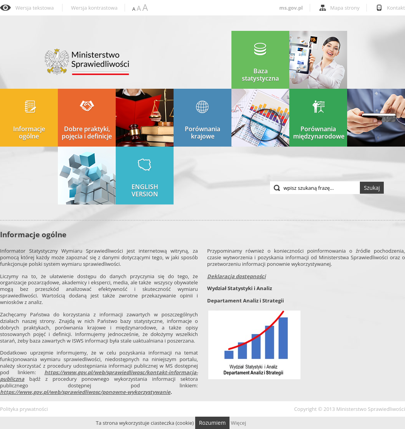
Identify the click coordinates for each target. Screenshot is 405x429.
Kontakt (396, 7)
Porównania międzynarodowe (318, 120)
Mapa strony (344, 7)
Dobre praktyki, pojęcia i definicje (87, 120)
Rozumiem (212, 422)
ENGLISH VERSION (145, 178)
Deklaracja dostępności (236, 276)
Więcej (238, 422)
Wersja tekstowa (34, 8)
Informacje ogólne (29, 120)
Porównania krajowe (202, 120)
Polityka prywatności (24, 408)
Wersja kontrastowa (94, 8)
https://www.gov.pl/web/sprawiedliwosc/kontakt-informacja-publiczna (99, 375)
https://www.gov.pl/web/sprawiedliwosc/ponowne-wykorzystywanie (85, 391)
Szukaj (372, 187)
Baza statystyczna (260, 62)
